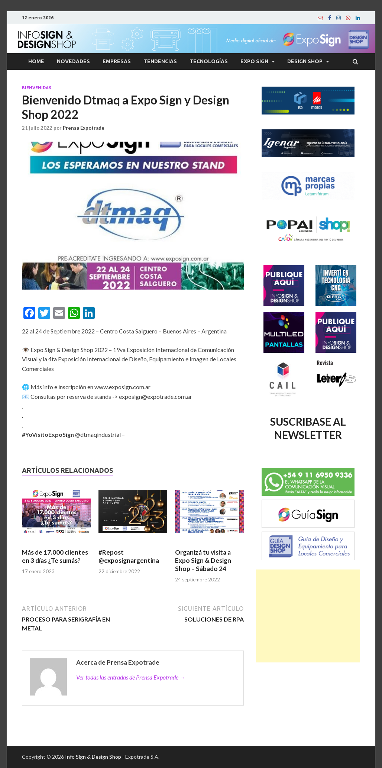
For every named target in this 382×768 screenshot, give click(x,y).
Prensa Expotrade (83, 128)
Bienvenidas (36, 87)
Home (36, 61)
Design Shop (305, 61)
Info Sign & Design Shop (93, 757)
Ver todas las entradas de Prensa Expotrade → (130, 677)
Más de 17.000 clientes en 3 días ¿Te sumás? (55, 556)
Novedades (73, 61)
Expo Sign (254, 61)
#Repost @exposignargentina (128, 556)
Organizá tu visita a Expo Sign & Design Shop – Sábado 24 (203, 560)
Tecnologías (209, 61)
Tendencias (160, 61)
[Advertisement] (308, 615)
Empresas (117, 61)
